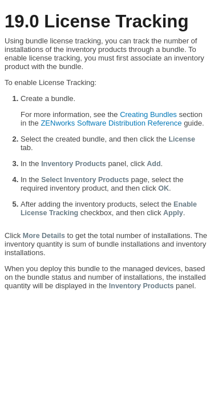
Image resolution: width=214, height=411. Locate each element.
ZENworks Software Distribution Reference (111, 123)
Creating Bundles (148, 114)
